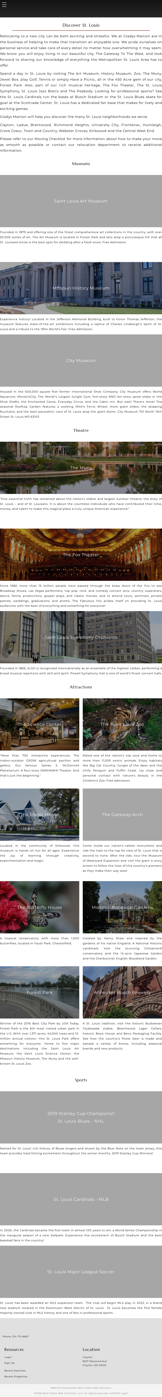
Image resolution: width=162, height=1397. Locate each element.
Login (8, 1357)
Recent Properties (15, 1376)
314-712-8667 (20, 1336)
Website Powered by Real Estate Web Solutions (81, 1387)
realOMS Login (118, 1393)
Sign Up (9, 1362)
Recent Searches (15, 1370)
